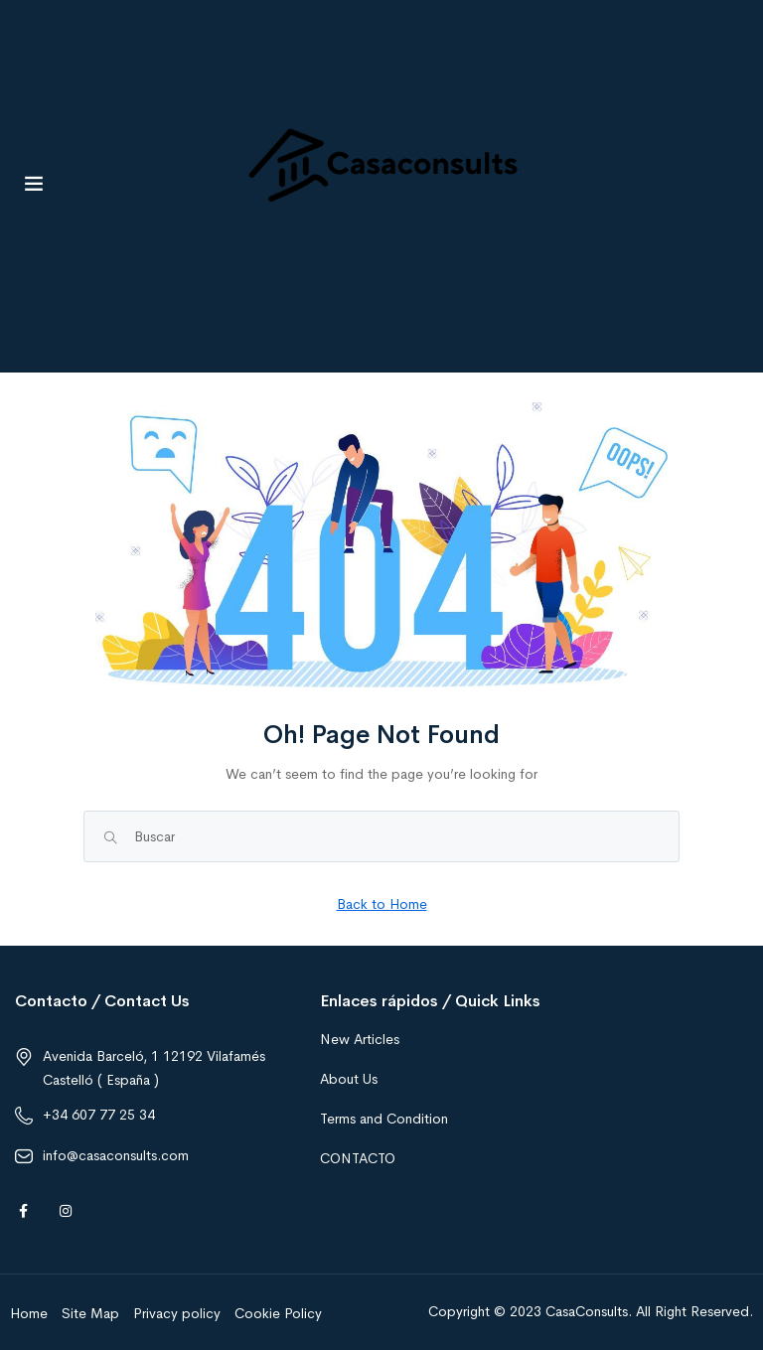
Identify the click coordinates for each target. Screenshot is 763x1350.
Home (29, 1313)
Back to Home (382, 904)
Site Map (90, 1313)
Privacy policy (177, 1313)
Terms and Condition (384, 1118)
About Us (349, 1079)
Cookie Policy (278, 1313)
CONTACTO (357, 1158)
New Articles (359, 1039)
